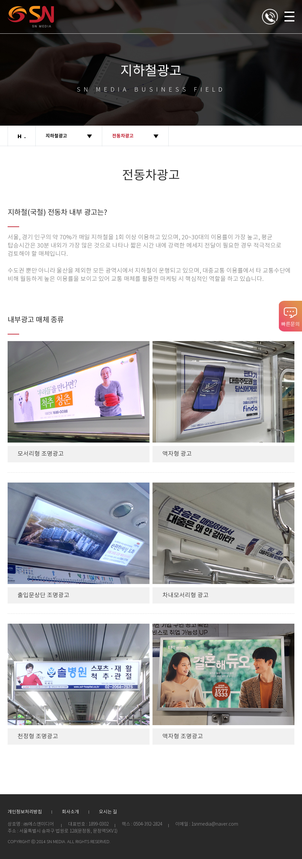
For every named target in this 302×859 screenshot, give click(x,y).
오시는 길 (108, 812)
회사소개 (70, 812)
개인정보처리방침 (25, 812)
